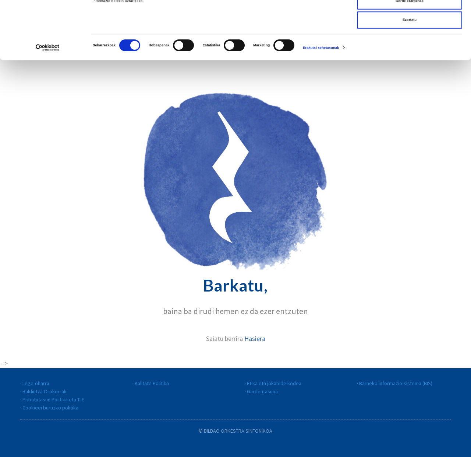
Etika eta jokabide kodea (274, 383)
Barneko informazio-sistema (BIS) (395, 383)
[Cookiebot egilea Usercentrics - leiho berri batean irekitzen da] (47, 83)
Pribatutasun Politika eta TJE (53, 399)
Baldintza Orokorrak (44, 391)
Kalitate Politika (152, 383)
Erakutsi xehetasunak (321, 83)
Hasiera (254, 338)
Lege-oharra (35, 383)
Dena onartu (410, 17)
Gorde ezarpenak (410, 36)
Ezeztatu (410, 55)
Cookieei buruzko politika (50, 407)
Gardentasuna (262, 391)
